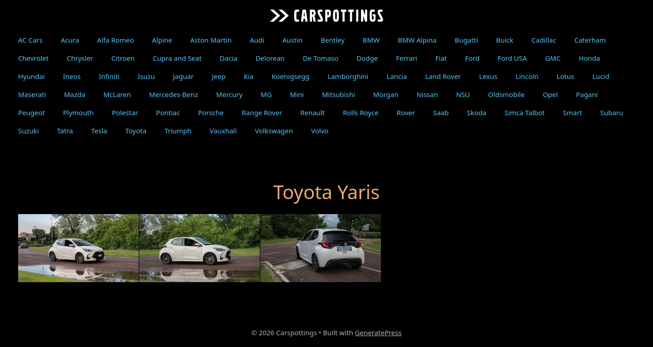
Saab (440, 112)
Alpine (162, 39)
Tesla (99, 130)
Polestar (125, 112)
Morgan (386, 94)
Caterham (590, 39)
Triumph (178, 130)
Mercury (229, 94)
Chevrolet (33, 58)
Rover (406, 112)
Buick (504, 39)
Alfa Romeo (115, 39)
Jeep (218, 76)
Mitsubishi (338, 94)
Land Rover (443, 76)
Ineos (72, 76)
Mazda (74, 94)
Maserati (32, 94)
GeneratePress (378, 332)
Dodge (367, 58)
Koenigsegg (290, 76)
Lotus (565, 76)
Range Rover (262, 112)
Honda (589, 58)
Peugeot (31, 112)
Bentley (333, 39)
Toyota (135, 130)
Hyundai (31, 76)
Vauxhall (223, 130)
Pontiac (168, 112)
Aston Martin (211, 39)
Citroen (123, 58)
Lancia (396, 76)
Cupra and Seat (177, 58)
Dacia (229, 58)
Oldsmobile (506, 94)
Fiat (441, 58)
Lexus (488, 76)
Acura (70, 39)
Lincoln (527, 76)
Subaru (612, 112)
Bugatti (466, 39)
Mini (297, 94)
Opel (550, 94)
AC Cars (30, 39)
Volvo (319, 130)
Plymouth (78, 112)
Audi (257, 39)
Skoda (477, 112)
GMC (552, 58)
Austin (293, 39)
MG (266, 94)
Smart (572, 112)
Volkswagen (274, 130)
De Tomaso (320, 58)
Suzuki (28, 130)
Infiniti (109, 76)
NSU (463, 94)
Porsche (211, 112)
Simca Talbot (524, 112)
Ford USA (512, 58)
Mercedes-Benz (173, 94)
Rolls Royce (361, 112)
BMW (371, 39)
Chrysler (80, 58)
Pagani (587, 94)
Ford (472, 58)
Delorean (269, 58)
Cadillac (543, 39)
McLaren (117, 94)
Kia (248, 76)
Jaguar (183, 76)
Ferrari (406, 58)
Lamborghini (347, 76)
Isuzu (146, 76)
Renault (312, 112)
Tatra (65, 130)
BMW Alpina (417, 39)
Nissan (427, 94)
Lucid (600, 76)
